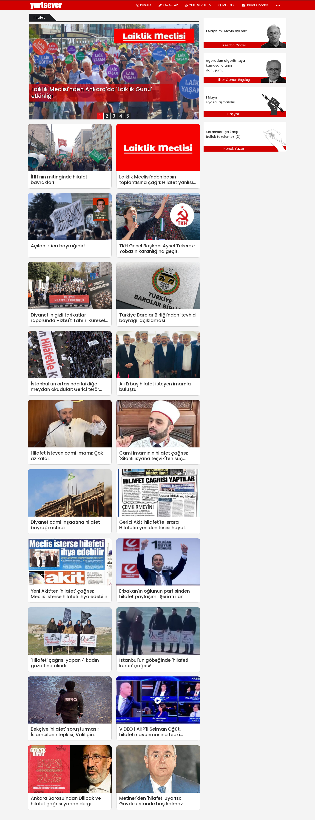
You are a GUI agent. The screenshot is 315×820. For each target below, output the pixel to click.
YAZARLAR (168, 5)
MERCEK (226, 5)
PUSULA (143, 5)
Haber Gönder (254, 5)
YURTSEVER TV (198, 5)
